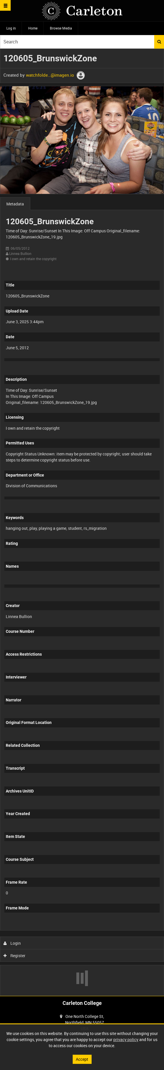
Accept (82, 1059)
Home (32, 28)
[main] (82, 522)
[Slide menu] (5, 5)
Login (12, 943)
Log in (11, 28)
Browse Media (61, 28)
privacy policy (125, 1039)
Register (14, 955)
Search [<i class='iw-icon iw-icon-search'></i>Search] (159, 42)
